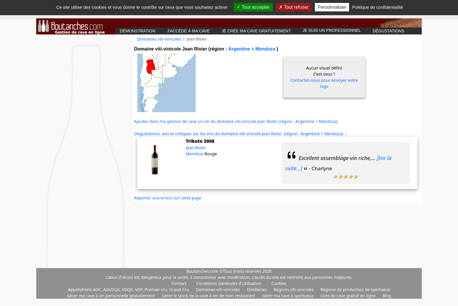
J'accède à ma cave (188, 31)
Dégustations (388, 31)
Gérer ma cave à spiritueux (288, 295)
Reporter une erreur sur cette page (167, 198)
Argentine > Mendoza (252, 48)
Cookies (278, 283)
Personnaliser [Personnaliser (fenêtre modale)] (332, 7)
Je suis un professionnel (332, 30)
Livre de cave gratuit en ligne (348, 295)
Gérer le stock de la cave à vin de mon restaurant (209, 295)
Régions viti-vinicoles (294, 289)
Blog (387, 295)
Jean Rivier (196, 147)
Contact (178, 283)
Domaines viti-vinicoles (159, 39)
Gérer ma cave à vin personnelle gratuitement (111, 295)
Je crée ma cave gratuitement (256, 31)
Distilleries (257, 289)
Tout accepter (253, 7)
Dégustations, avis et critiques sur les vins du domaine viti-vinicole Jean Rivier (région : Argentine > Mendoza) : (240, 133)
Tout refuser (294, 7)
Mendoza (195, 154)
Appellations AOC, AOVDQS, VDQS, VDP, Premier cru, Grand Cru (129, 289)
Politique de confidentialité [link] (377, 7)
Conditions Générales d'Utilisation (228, 283)
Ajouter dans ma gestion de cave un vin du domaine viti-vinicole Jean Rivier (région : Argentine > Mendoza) (236, 121)
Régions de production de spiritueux (355, 289)
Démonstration (137, 31)
